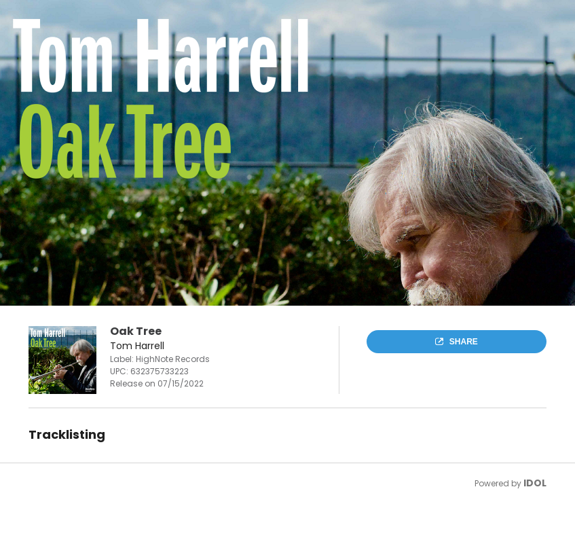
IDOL (534, 483)
